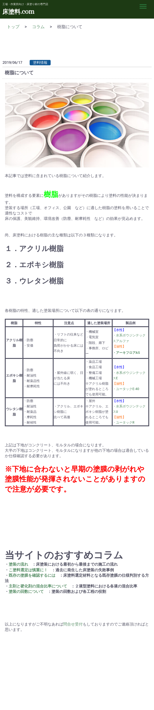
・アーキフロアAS (126, 353)
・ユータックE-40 (126, 389)
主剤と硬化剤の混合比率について (38, 586)
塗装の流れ (18, 564)
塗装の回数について (26, 591)
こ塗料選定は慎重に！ (28, 569)
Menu (145, 3)
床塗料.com (18, 12)
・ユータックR (124, 423)
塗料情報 (40, 63)
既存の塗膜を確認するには (32, 575)
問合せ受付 (73, 624)
